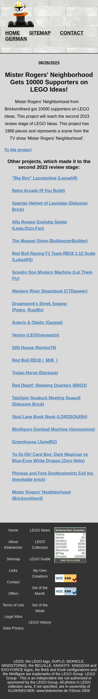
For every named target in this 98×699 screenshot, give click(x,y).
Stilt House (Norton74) (34, 347)
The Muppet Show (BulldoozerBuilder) (50, 241)
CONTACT (71, 33)
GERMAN (16, 38)
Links (13, 570)
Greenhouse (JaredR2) (34, 442)
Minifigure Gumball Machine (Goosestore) (53, 429)
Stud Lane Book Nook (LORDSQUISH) (49, 417)
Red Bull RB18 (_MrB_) (34, 360)
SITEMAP (40, 33)
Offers (13, 593)
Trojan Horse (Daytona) (35, 373)
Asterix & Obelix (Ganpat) (37, 322)
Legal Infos (13, 616)
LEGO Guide (40, 559)
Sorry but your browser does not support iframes (72, 548)
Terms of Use (13, 605)
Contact (13, 582)
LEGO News (40, 530)
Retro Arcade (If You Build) (38, 190)
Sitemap (13, 559)
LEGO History (39, 622)
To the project (18, 150)
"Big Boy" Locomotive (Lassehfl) (44, 178)
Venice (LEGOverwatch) (35, 335)
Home (13, 530)
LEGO (67, 674)
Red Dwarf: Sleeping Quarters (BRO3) (49, 385)
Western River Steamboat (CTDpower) (50, 291)
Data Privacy (13, 628)
